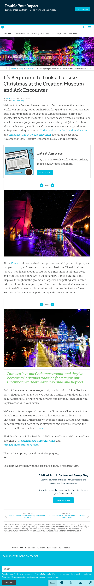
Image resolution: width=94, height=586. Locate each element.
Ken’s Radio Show (22, 33)
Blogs (21, 69)
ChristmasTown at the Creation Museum (63, 130)
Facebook (30, 547)
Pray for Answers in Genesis (67, 33)
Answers (13, 69)
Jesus (39, 428)
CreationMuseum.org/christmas (36, 440)
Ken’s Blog (35, 33)
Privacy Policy (40, 574)
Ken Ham (7, 33)
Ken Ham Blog (31, 69)
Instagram (64, 547)
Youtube (52, 547)
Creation (16, 263)
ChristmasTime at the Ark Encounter (30, 134)
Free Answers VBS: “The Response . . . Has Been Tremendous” (67, 517)
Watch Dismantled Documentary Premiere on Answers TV (27, 517)
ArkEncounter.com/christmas (21, 444)
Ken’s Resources (47, 33)
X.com (41, 547)
